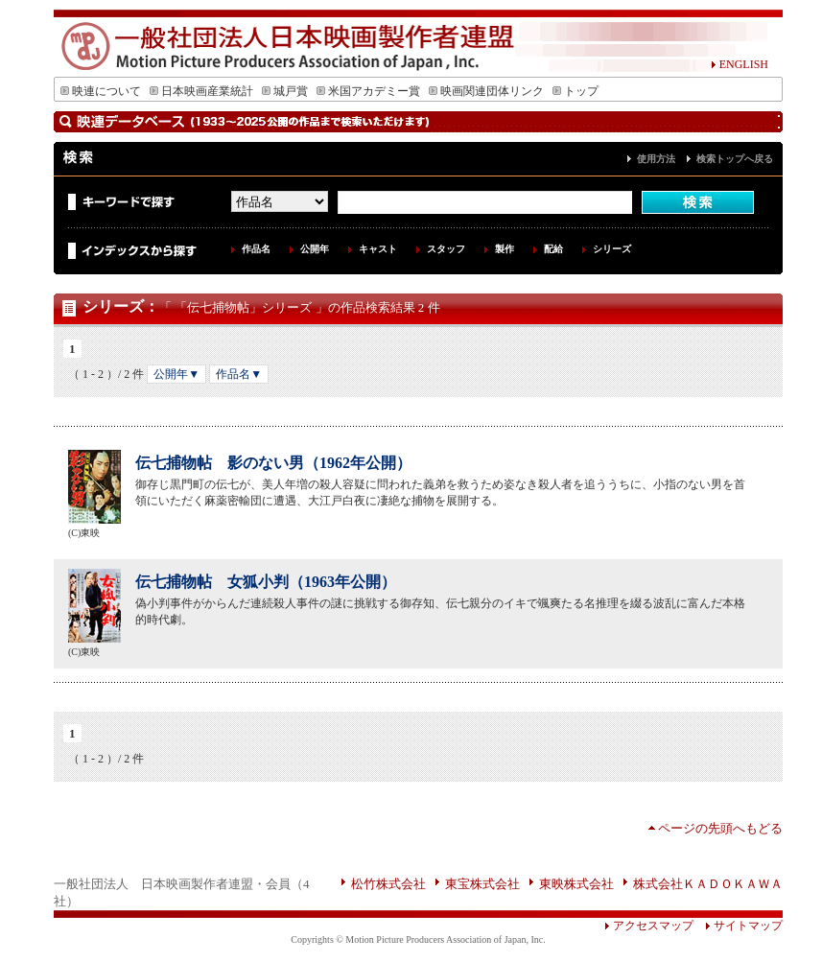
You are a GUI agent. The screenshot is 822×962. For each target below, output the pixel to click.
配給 (553, 249)
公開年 (314, 249)
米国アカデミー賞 (368, 91)
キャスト (378, 249)
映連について (100, 91)
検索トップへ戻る (734, 158)
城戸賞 (285, 91)
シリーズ (612, 249)
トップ (575, 91)
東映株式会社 (576, 884)
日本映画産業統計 (201, 91)
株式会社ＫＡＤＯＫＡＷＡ (708, 884)
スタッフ (446, 249)
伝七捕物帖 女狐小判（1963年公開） (265, 582)
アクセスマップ (648, 925)
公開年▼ (176, 374)
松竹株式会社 (388, 884)
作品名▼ (239, 374)
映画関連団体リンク (486, 91)
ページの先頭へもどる (720, 828)
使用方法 (656, 158)
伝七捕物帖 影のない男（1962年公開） (273, 463)
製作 (504, 249)
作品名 (256, 249)
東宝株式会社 (482, 884)
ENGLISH (739, 64)
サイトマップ (738, 925)
